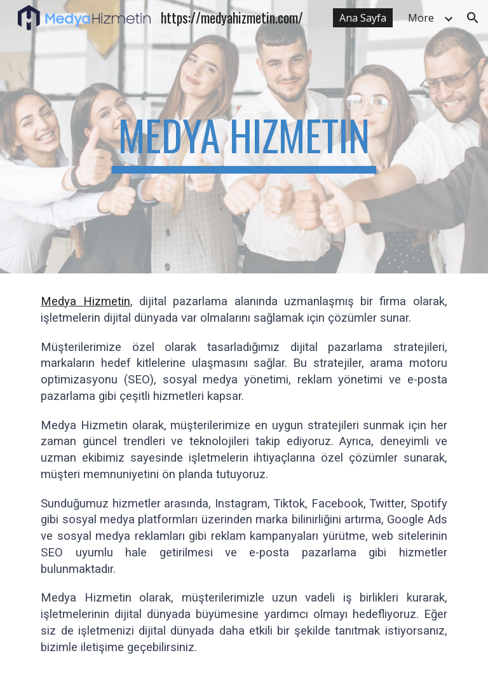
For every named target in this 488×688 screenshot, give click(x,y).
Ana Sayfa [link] (362, 18)
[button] (473, 18)
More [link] (421, 18)
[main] (244, 137)
